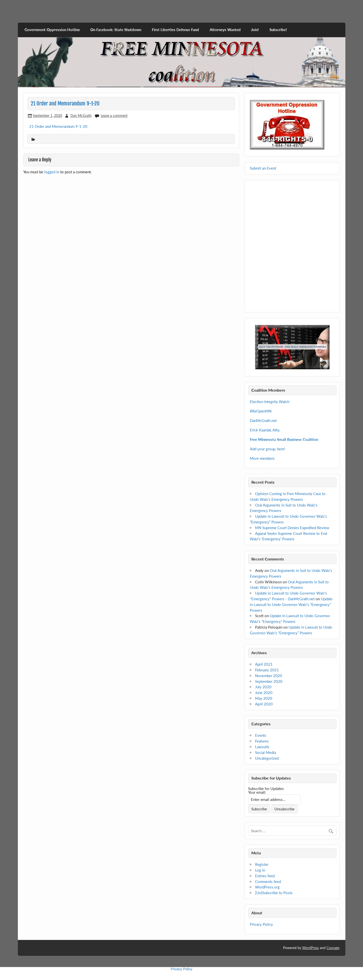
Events (260, 735)
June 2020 (263, 692)
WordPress (310, 948)
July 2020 (263, 687)
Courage (333, 948)
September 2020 (268, 681)
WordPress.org (267, 887)
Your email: (257, 792)
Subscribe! (278, 29)
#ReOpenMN (260, 411)
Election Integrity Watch (269, 401)
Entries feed (265, 876)
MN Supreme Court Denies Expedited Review (292, 527)
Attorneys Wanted (225, 29)
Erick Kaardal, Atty (264, 430)
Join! (255, 29)
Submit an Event (263, 168)
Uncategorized (267, 758)
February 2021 (267, 670)
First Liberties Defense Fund (175, 29)
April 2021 (264, 664)
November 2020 (268, 675)
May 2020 (263, 698)
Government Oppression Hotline (52, 29)
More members (262, 458)
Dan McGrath (81, 115)
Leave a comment (114, 115)
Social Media (265, 752)
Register (261, 864)
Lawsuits (262, 746)
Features (262, 741)
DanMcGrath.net (263, 420)
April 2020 (264, 704)
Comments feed (268, 881)
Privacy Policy (261, 924)
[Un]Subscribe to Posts (274, 892)
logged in (51, 172)
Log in (260, 870)
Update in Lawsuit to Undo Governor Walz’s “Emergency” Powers (291, 604)
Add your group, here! (267, 449)
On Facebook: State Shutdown (115, 29)
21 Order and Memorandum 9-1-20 (58, 126)
